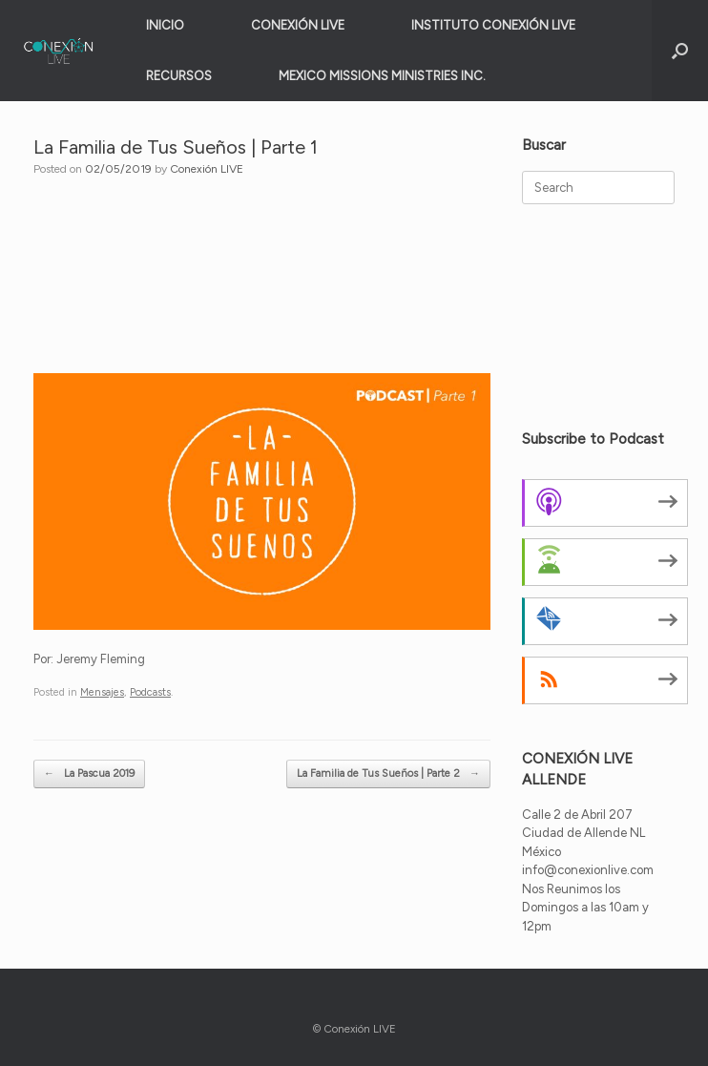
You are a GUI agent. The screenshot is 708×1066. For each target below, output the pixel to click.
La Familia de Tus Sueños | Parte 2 (388, 774)
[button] (680, 50)
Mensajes (102, 692)
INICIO (165, 25)
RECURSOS (179, 76)
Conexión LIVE (206, 169)
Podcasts (150, 692)
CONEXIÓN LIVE (297, 25)
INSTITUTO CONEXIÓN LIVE (493, 25)
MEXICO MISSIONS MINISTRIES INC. (382, 76)
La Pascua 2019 (89, 774)
